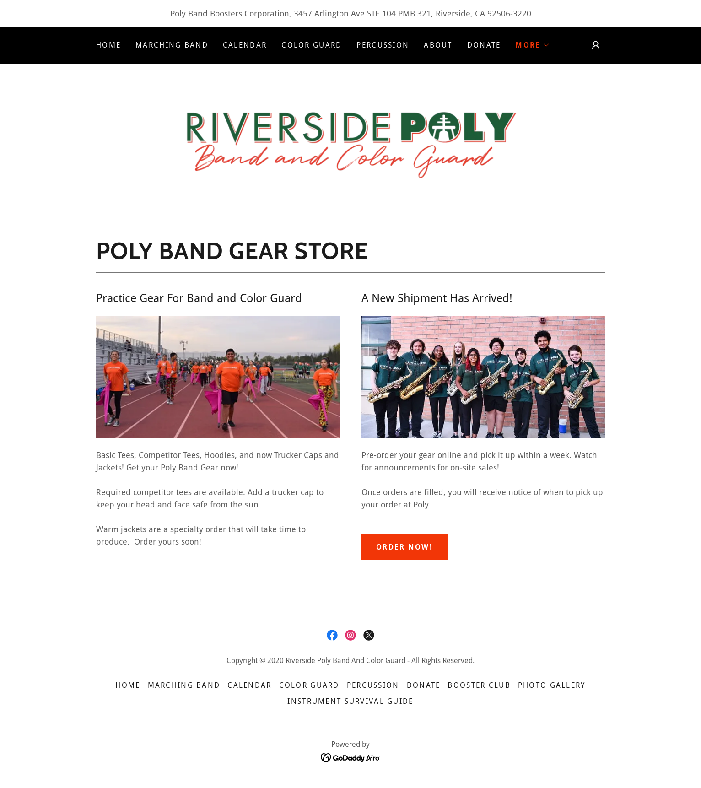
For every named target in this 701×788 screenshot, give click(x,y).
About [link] (438, 45)
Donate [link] (484, 45)
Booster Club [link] (479, 685)
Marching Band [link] (171, 45)
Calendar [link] (245, 45)
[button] (532, 45)
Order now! (404, 547)
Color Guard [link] (311, 45)
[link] (350, 140)
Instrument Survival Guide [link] (350, 701)
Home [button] (127, 685)
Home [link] (108, 45)
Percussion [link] (382, 45)
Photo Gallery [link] (552, 685)
